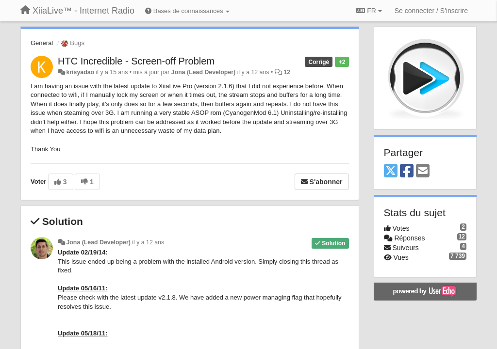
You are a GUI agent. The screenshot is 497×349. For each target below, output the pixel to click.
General (42, 43)
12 (286, 72)
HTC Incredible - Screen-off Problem (136, 61)
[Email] (423, 171)
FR (368, 11)
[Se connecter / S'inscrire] (431, 10)
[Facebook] (407, 171)
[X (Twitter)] (391, 171)
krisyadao (80, 72)
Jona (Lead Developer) (203, 72)
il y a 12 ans (148, 242)
